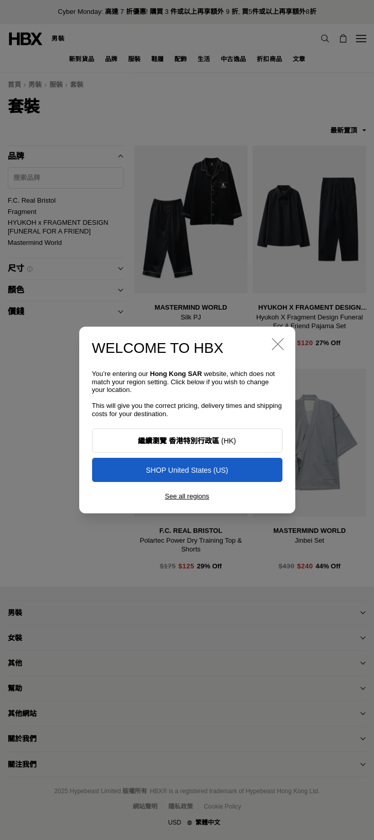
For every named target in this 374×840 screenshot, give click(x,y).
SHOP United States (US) (187, 470)
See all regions (187, 496)
